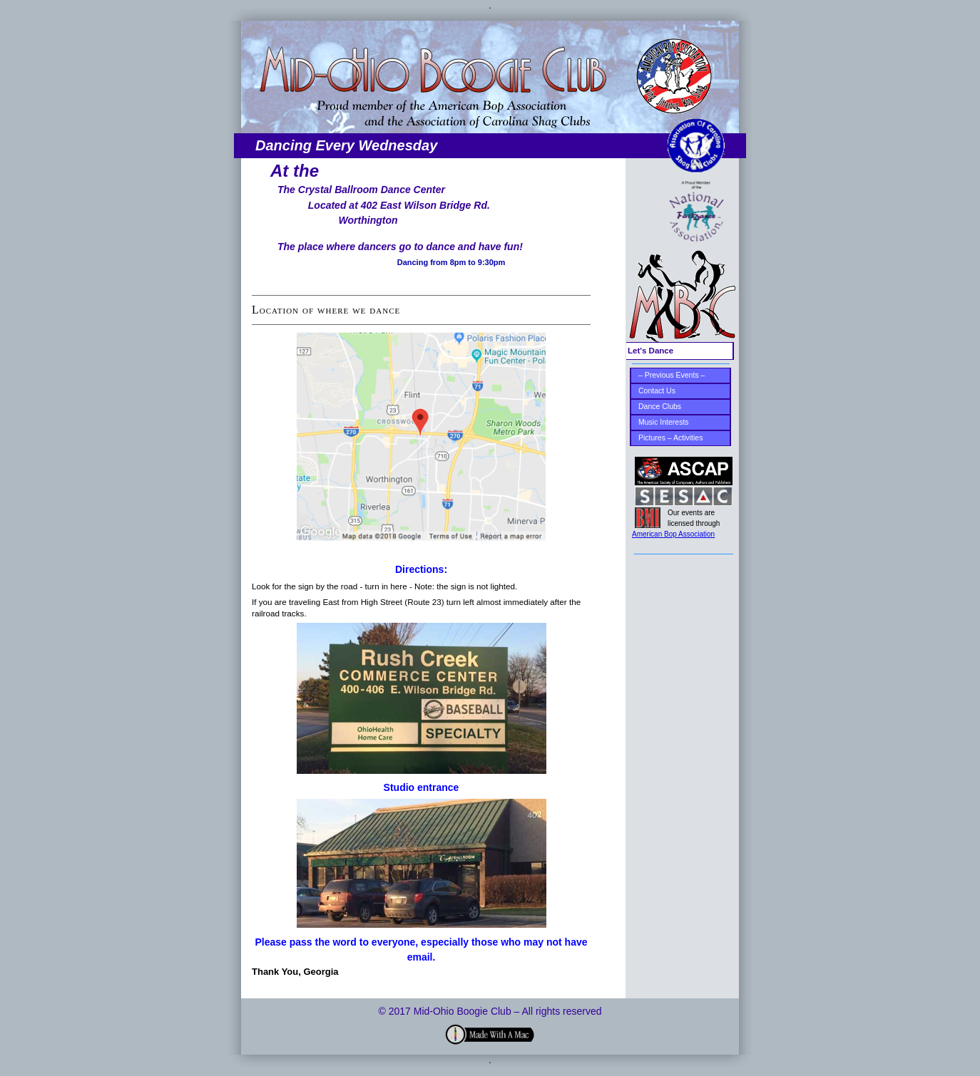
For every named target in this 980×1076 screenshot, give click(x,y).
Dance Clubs (659, 406)
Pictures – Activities (670, 437)
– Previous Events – (671, 375)
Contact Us (656, 390)
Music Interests (663, 422)
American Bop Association (673, 534)
